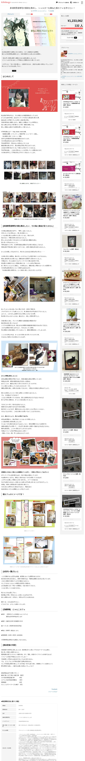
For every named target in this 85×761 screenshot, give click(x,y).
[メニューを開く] (82, 2)
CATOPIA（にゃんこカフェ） (39, 11)
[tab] (29, 14)
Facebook (54, 689)
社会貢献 (52, 11)
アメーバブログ (52, 691)
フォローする (72, 38)
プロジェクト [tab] (10, 14)
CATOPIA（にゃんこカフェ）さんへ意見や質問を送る (71, 77)
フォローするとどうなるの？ (72, 40)
